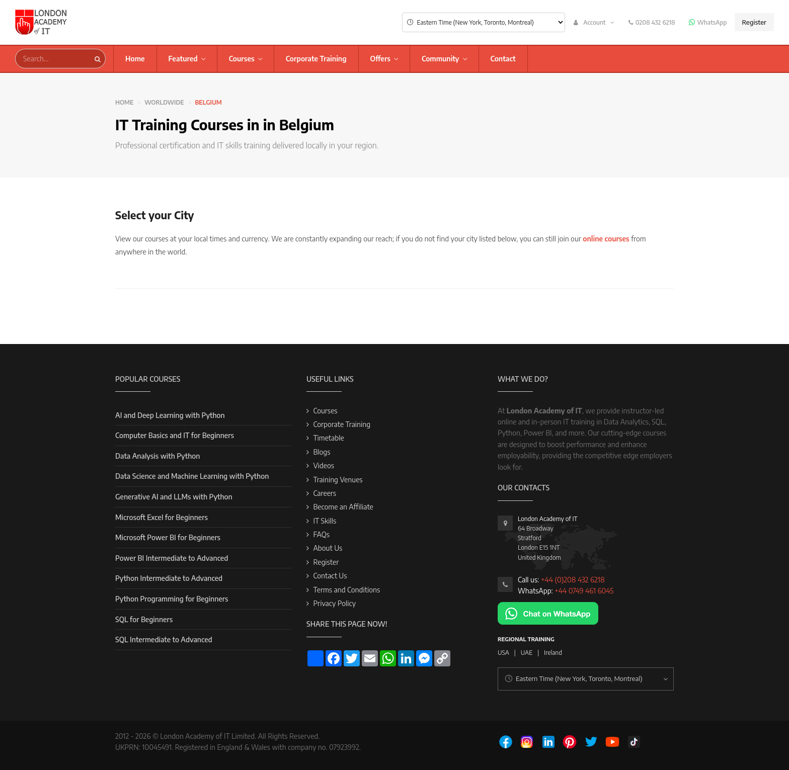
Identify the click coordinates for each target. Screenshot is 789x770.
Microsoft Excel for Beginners (161, 517)
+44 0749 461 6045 (584, 590)
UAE (526, 652)
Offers (380, 58)
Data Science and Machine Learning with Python (192, 476)
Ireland (553, 652)
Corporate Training (316, 58)
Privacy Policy (334, 603)
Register (754, 22)
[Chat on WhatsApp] (548, 612)
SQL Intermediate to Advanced (163, 639)
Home (135, 58)
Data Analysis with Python (157, 456)
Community (440, 58)
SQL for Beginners (144, 619)
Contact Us (330, 575)
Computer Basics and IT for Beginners (174, 435)
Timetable (328, 438)
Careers (324, 493)
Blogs (321, 452)
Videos (323, 465)
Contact (503, 58)
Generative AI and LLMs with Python (173, 496)
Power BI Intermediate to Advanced (171, 558)
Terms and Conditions (346, 589)
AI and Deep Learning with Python (170, 415)
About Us (327, 548)
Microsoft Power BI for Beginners (167, 537)
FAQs (321, 534)
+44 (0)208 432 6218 (573, 579)
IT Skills (324, 521)
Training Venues (337, 479)
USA (503, 652)
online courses (606, 238)
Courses (242, 58)
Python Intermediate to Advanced (168, 578)
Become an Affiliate (343, 506)
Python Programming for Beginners (171, 598)
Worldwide (164, 102)
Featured (183, 58)
